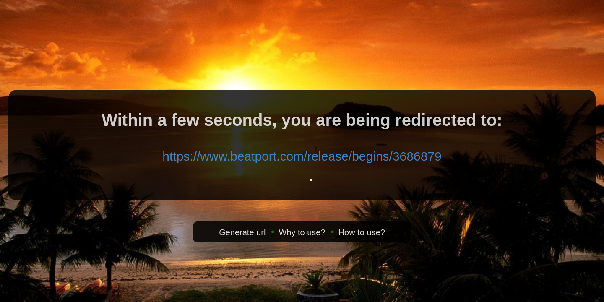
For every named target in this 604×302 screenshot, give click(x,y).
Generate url (242, 232)
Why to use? (302, 232)
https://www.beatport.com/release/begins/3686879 (301, 156)
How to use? (361, 232)
